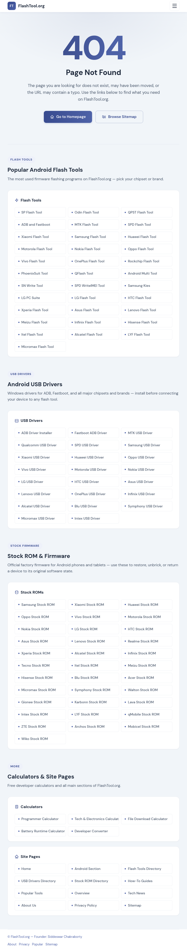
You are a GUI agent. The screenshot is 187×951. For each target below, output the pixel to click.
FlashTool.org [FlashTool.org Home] (26, 6)
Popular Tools (32, 893)
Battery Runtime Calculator (43, 831)
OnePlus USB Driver (90, 494)
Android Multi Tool (142, 273)
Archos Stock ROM (90, 726)
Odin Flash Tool (87, 212)
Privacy (24, 944)
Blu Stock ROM (86, 677)
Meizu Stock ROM (142, 665)
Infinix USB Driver (141, 494)
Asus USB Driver (140, 482)
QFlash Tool (84, 273)
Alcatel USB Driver (35, 506)
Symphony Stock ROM (93, 690)
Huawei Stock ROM (143, 604)
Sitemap (134, 905)
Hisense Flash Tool (142, 322)
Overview (82, 893)
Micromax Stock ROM (38, 690)
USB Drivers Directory (38, 881)
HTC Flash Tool (139, 298)
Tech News (136, 893)
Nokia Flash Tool (87, 249)
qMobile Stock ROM (143, 714)
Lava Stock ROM (141, 702)
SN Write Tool (32, 285)
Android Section (88, 868)
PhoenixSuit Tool (34, 273)
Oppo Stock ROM (35, 617)
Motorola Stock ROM (144, 617)
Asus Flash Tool (87, 310)
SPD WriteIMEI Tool (90, 285)
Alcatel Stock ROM (89, 653)
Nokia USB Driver (141, 469)
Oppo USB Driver (141, 457)
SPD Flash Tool (139, 224)
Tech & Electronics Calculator (97, 819)
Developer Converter (91, 831)
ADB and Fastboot (35, 224)
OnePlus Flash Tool (89, 261)
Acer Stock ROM (141, 677)
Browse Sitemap (119, 116)
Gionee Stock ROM (36, 702)
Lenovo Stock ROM (90, 641)
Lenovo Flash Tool (142, 310)
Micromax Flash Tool (37, 346)
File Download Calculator (148, 819)
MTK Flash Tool (86, 224)
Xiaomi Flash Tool (35, 237)
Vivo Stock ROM (87, 617)
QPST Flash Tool (140, 212)
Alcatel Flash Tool (89, 334)
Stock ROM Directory (91, 881)
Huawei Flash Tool (142, 237)
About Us (28, 905)
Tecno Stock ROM (35, 665)
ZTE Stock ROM (33, 726)
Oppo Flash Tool (140, 249)
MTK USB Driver (140, 433)
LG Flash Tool (85, 298)
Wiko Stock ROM (34, 739)
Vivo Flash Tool (33, 261)
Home (26, 868)
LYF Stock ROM (87, 714)
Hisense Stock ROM (37, 677)
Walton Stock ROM (143, 690)
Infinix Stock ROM (142, 653)
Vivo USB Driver (33, 469)
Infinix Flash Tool (88, 322)
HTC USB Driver (87, 482)
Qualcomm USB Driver (39, 445)
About (12, 944)
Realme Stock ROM (143, 641)
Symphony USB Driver (145, 506)
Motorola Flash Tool (36, 249)
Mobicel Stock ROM (143, 726)
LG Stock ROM (86, 629)
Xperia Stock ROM (35, 653)
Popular (37, 944)
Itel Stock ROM (86, 665)
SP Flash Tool (31, 212)
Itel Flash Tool (32, 334)
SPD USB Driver (87, 445)
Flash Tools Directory (144, 868)
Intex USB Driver (87, 518)
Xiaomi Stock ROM (89, 604)
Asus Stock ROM (34, 641)
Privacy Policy (86, 905)
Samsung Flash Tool (90, 237)
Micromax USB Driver (38, 518)
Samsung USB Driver (144, 445)
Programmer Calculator (40, 819)
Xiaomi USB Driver (35, 457)
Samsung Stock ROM (38, 604)
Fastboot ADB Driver (91, 433)
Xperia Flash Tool (34, 310)
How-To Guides (140, 881)
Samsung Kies (139, 285)
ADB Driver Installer (36, 433)
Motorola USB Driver (91, 469)
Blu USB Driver (86, 506)
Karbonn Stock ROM (91, 702)
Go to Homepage (68, 116)
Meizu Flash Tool (34, 322)
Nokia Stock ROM (35, 629)
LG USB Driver (32, 482)
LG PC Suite (30, 298)
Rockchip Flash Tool (143, 261)
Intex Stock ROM (34, 714)
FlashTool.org (20, 937)
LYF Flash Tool (139, 334)
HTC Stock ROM (140, 629)
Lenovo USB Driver (36, 494)
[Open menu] (174, 6)
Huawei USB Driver (89, 457)
